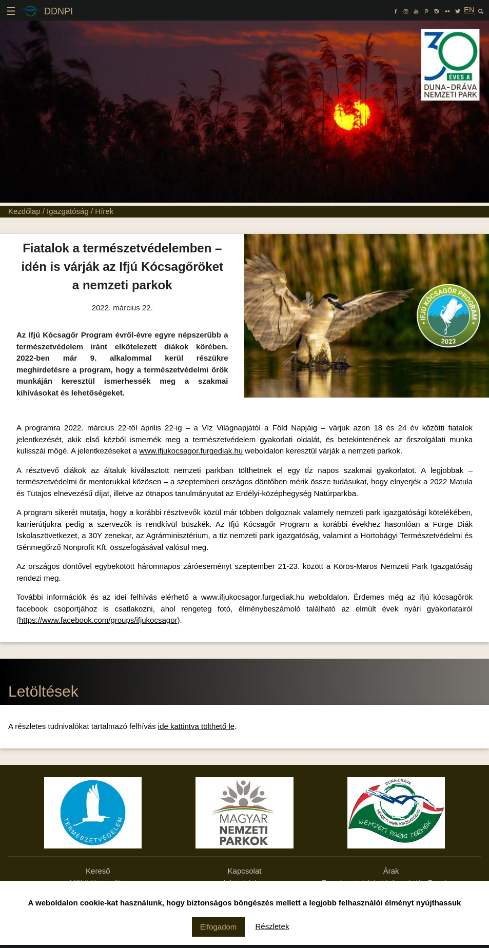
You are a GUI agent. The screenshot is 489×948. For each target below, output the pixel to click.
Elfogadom (218, 926)
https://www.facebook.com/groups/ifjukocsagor (98, 620)
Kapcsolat (245, 870)
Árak (391, 870)
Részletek (272, 926)
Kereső (98, 870)
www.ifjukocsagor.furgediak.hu (191, 450)
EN (469, 9)
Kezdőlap (24, 211)
